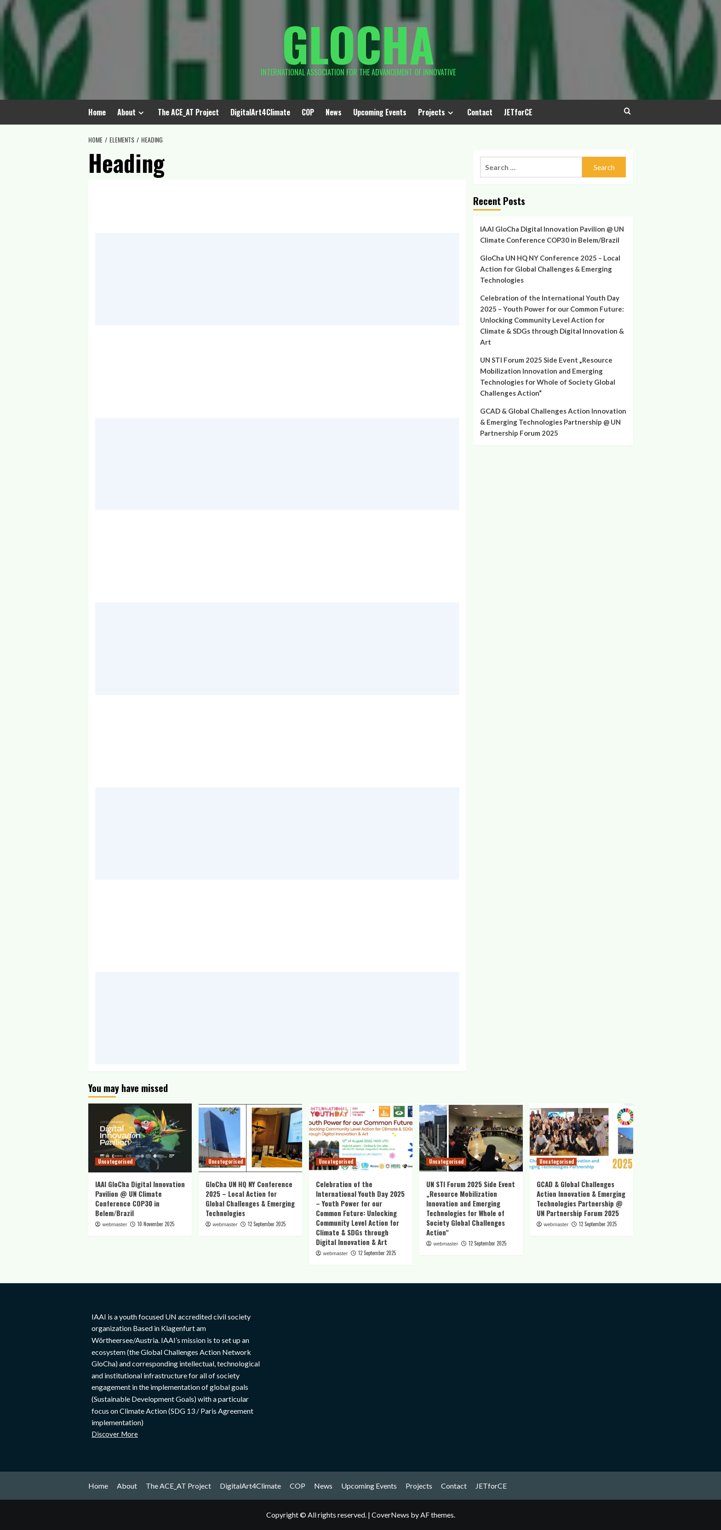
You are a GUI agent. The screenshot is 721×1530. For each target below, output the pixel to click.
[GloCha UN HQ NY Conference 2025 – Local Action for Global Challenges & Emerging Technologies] (250, 1137)
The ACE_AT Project (188, 112)
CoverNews (390, 1514)
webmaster (115, 1224)
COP (308, 112)
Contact (479, 112)
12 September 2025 (267, 1224)
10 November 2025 (155, 1224)
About (131, 112)
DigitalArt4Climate (260, 112)
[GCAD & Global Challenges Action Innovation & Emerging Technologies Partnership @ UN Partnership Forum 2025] (581, 1137)
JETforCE (518, 112)
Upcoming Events (379, 112)
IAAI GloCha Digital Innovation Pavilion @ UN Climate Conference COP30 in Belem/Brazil (552, 234)
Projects (437, 112)
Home (97, 112)
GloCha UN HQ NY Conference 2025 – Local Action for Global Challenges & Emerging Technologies (550, 269)
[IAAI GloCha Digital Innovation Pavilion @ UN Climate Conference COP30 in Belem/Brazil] (140, 1137)
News (334, 112)
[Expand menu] (141, 113)
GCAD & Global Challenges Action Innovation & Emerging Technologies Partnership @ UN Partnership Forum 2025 (553, 422)
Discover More (115, 1434)
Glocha (358, 44)
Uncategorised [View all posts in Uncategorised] (115, 1161)
